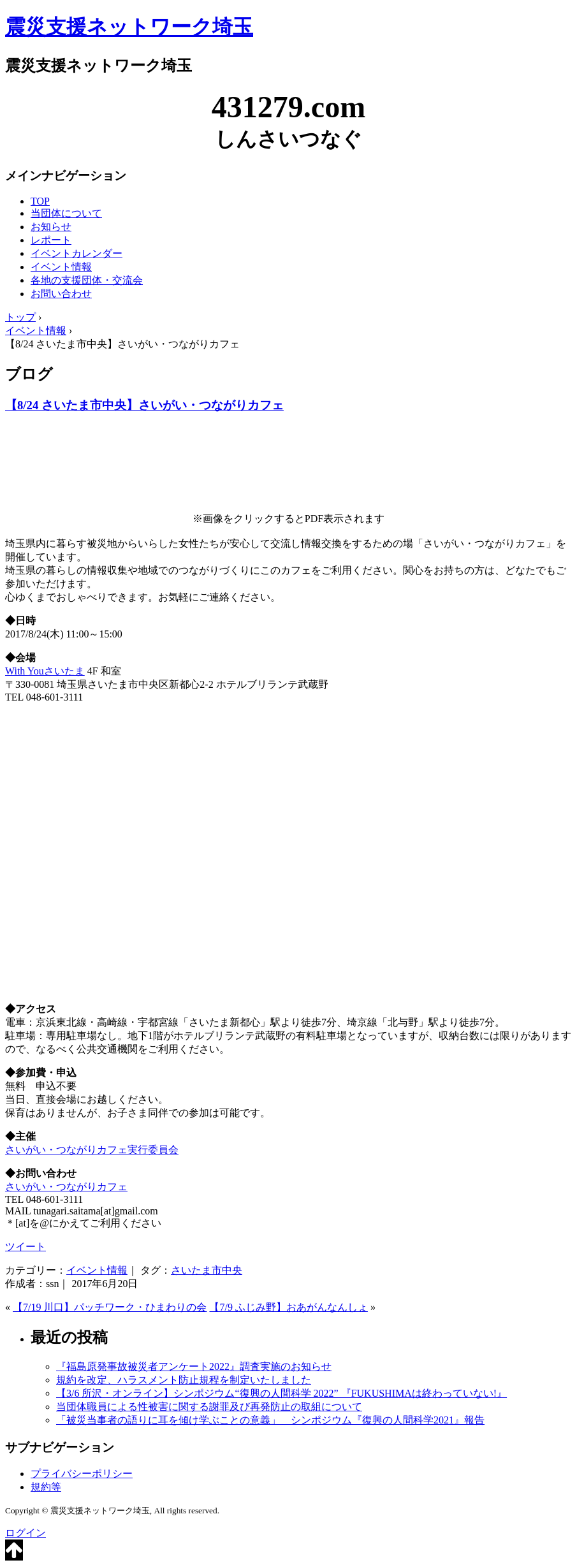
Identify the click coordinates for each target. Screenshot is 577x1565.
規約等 (46, 1486)
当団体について (66, 213)
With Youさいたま (45, 671)
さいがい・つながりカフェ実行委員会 (92, 1149)
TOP (40, 201)
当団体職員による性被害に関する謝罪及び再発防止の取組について (209, 1406)
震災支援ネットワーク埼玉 (129, 26)
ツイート (25, 1246)
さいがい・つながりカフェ (66, 1186)
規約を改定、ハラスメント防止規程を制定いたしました (183, 1379)
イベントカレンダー (76, 253)
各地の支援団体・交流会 (87, 280)
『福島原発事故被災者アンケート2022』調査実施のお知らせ (194, 1366)
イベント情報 (61, 266)
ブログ (29, 374)
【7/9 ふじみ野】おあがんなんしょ (288, 1307)
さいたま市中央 (206, 1270)
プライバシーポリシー (82, 1473)
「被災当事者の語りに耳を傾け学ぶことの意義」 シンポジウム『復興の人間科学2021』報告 (270, 1420)
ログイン (25, 1532)
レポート (51, 240)
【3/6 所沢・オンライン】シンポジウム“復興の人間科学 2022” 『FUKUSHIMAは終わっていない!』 (281, 1393)
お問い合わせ (61, 293)
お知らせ (51, 226)
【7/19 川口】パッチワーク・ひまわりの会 (110, 1307)
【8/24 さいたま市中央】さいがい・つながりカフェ (144, 405)
